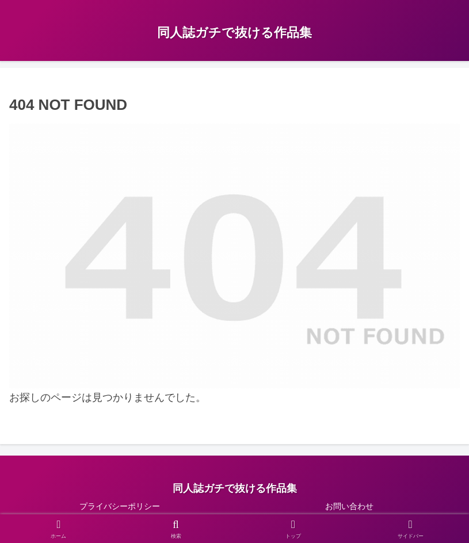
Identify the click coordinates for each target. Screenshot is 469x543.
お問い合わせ (349, 506)
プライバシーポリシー (119, 506)
